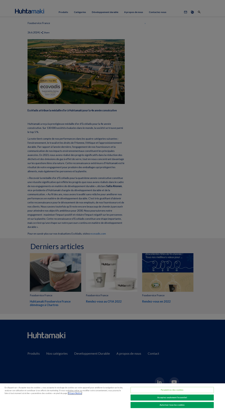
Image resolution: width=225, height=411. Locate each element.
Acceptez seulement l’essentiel (172, 397)
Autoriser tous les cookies (172, 405)
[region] (112, 397)
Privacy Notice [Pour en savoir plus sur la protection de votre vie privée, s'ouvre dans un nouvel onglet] (75, 393)
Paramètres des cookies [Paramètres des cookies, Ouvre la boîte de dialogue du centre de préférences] (172, 390)
